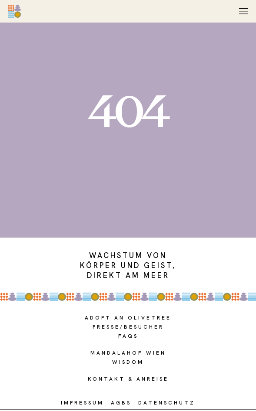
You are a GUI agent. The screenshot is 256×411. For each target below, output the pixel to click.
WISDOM (128, 362)
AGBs (121, 402)
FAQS (128, 336)
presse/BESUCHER (128, 326)
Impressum (82, 402)
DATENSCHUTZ (166, 402)
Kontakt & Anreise (128, 378)
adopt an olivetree (128, 317)
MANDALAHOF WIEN (128, 352)
